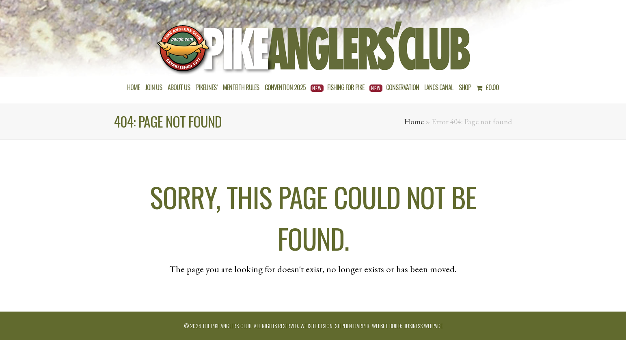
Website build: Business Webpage (407, 325)
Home (414, 122)
